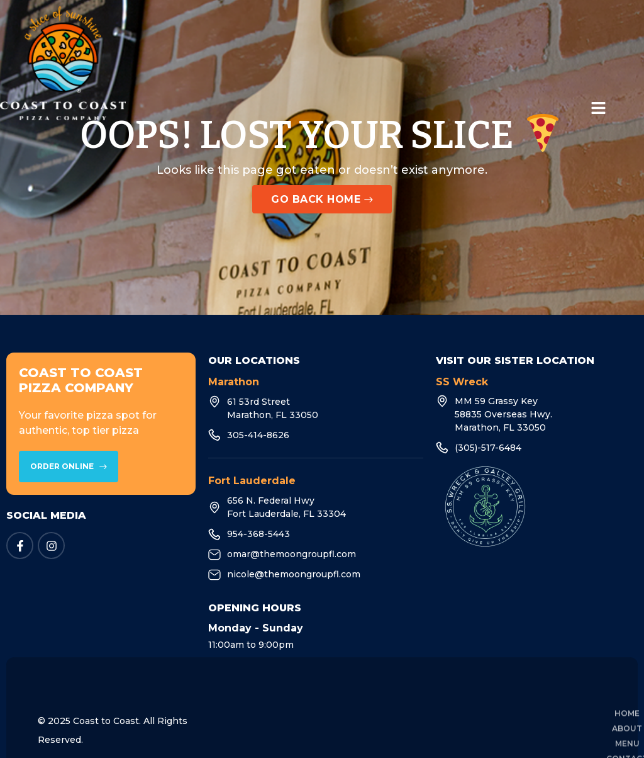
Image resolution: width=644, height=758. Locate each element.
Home (265, 697)
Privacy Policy (572, 697)
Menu (370, 697)
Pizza (500, 697)
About (318, 697)
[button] (598, 109)
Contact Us (435, 697)
